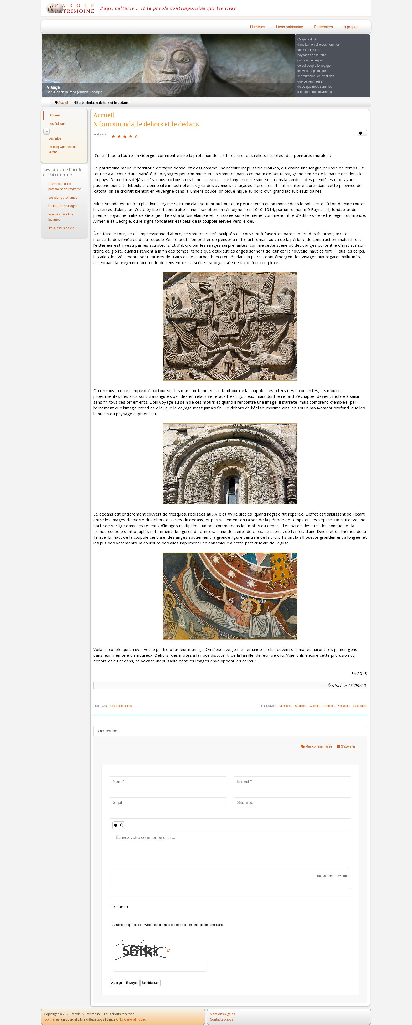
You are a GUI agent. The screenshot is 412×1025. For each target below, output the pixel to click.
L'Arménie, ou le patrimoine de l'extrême (64, 186)
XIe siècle (343, 705)
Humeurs (257, 27)
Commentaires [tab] (108, 731)
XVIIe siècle (360, 705)
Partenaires (323, 27)
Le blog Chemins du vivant (63, 149)
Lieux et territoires (121, 705)
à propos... (352, 27)
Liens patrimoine (289, 27)
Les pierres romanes (62, 197)
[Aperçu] (122, 825)
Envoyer (132, 983)
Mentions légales (222, 1014)
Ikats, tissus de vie (61, 228)
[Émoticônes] (115, 825)
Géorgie (314, 705)
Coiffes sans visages (62, 206)
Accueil (55, 115)
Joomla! (49, 1019)
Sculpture (300, 705)
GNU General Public (131, 1019)
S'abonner (346, 746)
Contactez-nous (221, 1019)
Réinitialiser (150, 983)
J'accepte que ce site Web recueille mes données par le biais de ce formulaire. (166, 925)
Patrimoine (285, 705)
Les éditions (57, 124)
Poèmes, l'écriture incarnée (61, 217)
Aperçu (116, 983)
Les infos (55, 138)
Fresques (328, 705)
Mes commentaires (317, 746)
